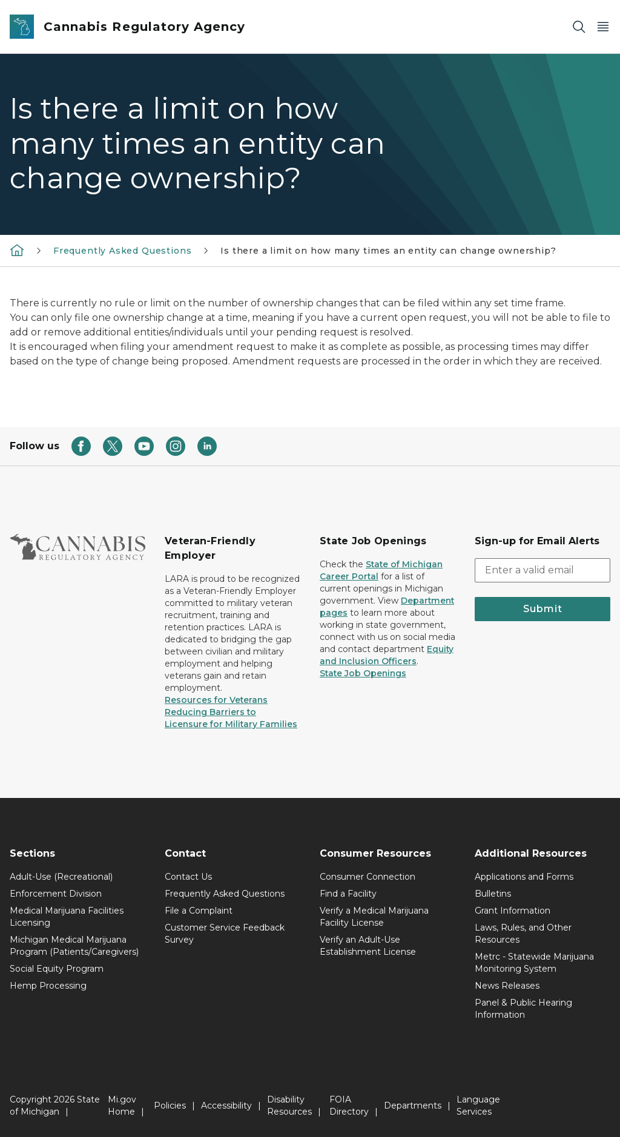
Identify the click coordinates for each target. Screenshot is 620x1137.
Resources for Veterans (216, 699)
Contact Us (188, 876)
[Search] (579, 27)
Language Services (478, 1105)
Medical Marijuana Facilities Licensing (67, 916)
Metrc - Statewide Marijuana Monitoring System (534, 962)
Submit (542, 609)
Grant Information (512, 910)
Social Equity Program (57, 968)
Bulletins (493, 893)
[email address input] (542, 570)
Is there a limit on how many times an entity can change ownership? (388, 250)
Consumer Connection (367, 876)
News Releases (507, 985)
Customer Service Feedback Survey (225, 933)
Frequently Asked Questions (122, 250)
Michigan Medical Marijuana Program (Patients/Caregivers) (74, 945)
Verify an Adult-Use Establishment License (368, 945)
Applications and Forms (524, 876)
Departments (412, 1105)
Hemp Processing (48, 985)
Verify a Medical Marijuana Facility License (374, 916)
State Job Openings (363, 673)
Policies (170, 1105)
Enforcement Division (56, 893)
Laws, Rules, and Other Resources (523, 933)
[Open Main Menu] (603, 27)
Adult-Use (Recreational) (61, 876)
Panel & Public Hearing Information (523, 1008)
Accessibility (226, 1105)
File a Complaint (198, 910)
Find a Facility (348, 893)
